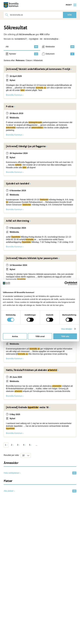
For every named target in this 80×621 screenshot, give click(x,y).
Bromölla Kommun (14, 95)
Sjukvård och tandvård (17, 183)
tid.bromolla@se (51, 39)
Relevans (20, 60)
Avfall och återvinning (17, 221)
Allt (22, 46)
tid (41, 39)
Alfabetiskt (38, 60)
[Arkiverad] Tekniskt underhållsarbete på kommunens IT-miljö (38, 69)
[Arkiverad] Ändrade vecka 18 (27, 407)
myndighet (33, 39)
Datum (29, 60)
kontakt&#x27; (21, 39)
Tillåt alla (65, 336)
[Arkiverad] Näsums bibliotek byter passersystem (32, 258)
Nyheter (23, 54)
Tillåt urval (40, 336)
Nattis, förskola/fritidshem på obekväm (31, 370)
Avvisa (15, 336)
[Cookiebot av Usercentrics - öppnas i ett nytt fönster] (66, 283)
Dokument (60, 54)
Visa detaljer (66, 329)
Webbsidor (60, 46)
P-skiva (9, 106)
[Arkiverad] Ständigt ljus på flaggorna (25, 146)
